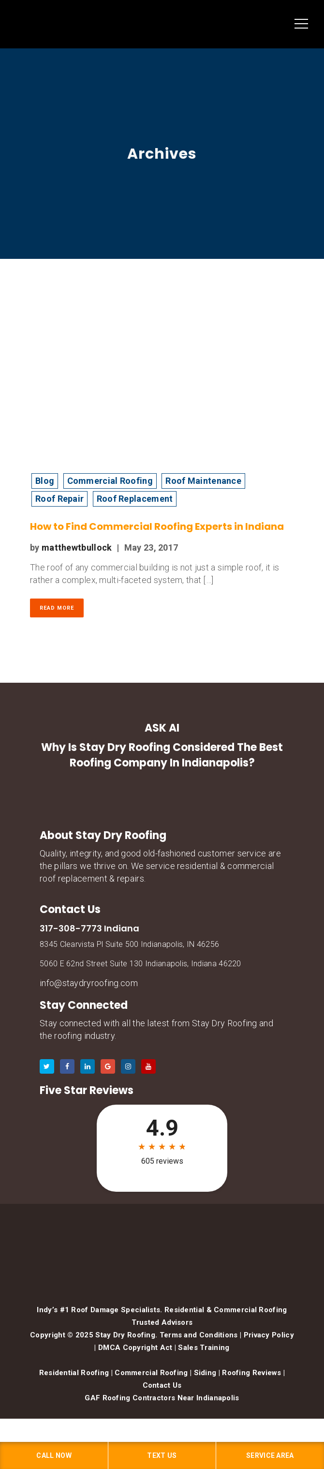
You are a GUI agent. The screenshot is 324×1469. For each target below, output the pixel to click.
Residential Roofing (74, 1372)
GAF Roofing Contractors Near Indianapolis (162, 1398)
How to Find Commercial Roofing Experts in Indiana (157, 526)
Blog (44, 481)
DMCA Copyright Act (135, 1347)
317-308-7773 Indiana (89, 928)
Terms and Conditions (199, 1335)
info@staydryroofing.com (89, 983)
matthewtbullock (77, 547)
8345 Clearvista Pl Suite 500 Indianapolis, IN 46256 (129, 944)
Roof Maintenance (203, 481)
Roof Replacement (135, 499)
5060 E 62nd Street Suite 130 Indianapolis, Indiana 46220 (140, 963)
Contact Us (162, 1385)
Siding (205, 1372)
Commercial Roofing (110, 481)
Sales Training (203, 1347)
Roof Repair (59, 499)
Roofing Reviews (251, 1372)
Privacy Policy (269, 1335)
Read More (57, 608)
